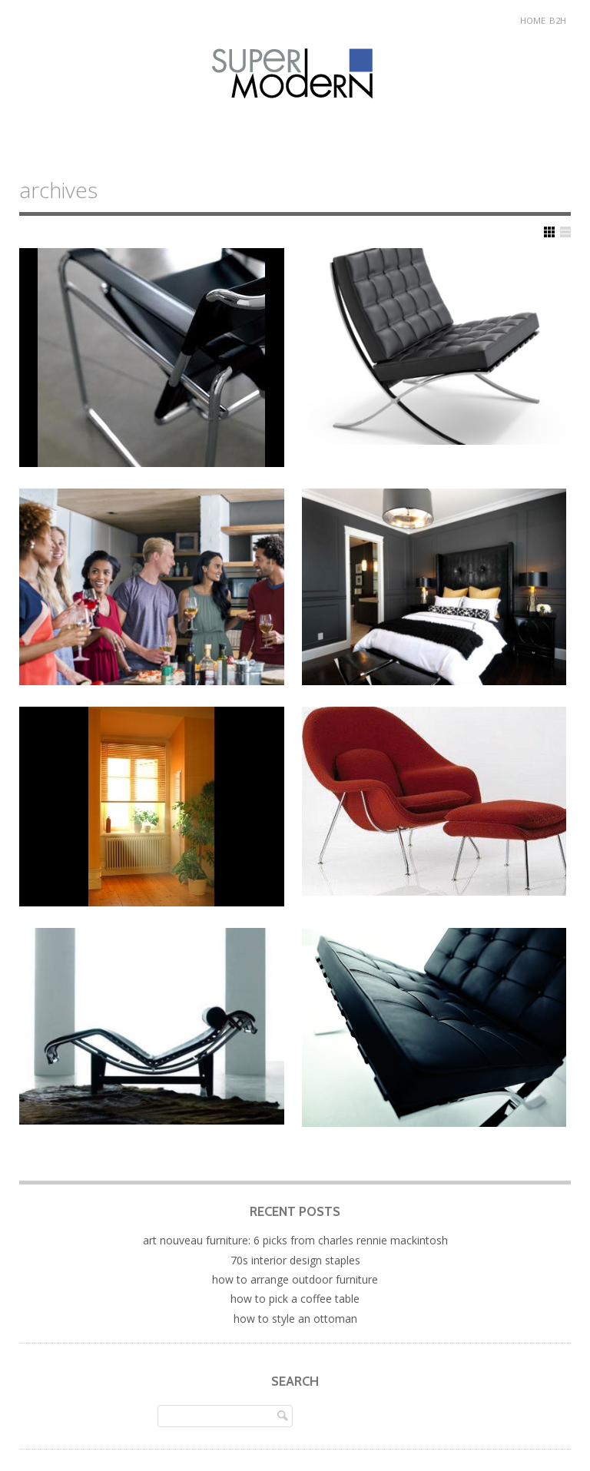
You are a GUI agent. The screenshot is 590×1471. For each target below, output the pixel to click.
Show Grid (549, 232)
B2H (557, 20)
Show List (565, 232)
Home (532, 20)
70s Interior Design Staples (295, 1260)
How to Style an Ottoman (295, 1318)
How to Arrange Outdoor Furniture (295, 1279)
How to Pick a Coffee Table (295, 1298)
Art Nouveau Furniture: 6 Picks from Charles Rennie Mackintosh (295, 1240)
